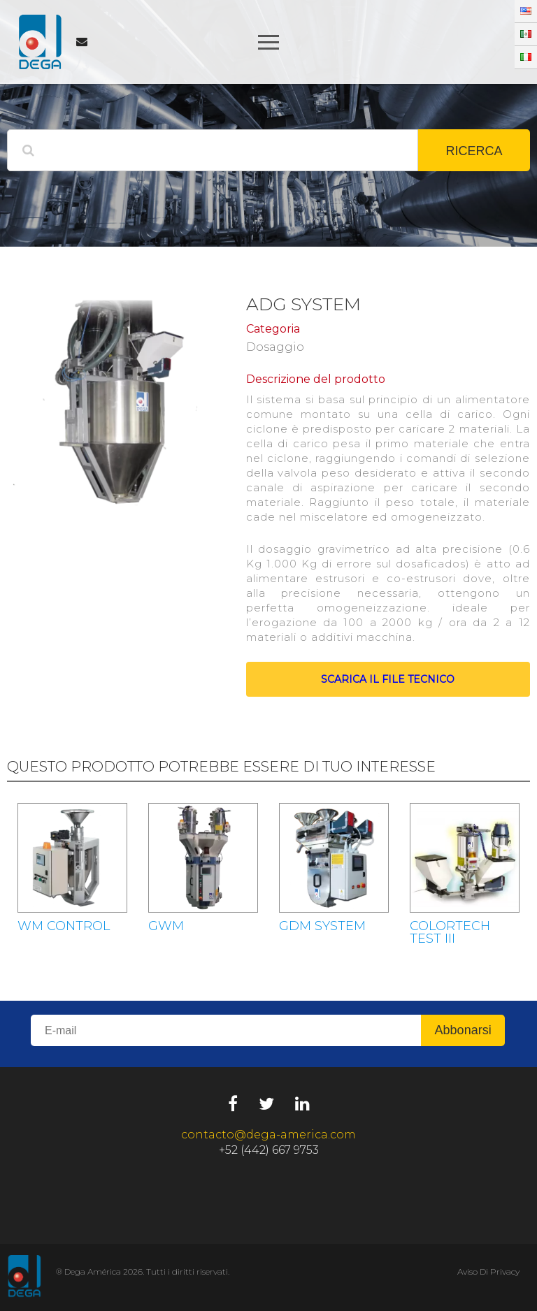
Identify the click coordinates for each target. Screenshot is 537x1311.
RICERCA (473, 151)
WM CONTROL (63, 926)
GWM (166, 926)
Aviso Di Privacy (488, 1271)
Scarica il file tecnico (387, 679)
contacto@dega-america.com (268, 1134)
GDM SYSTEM (322, 926)
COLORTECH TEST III (450, 932)
